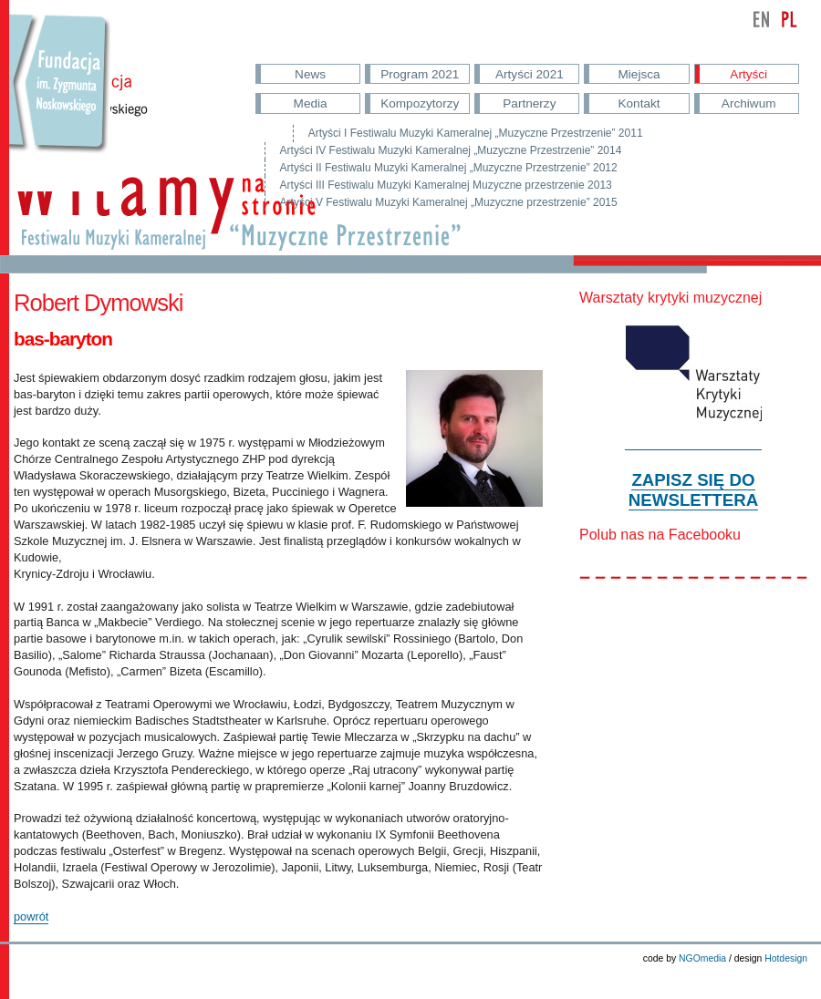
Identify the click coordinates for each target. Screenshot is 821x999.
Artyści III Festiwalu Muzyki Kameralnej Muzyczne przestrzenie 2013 (446, 185)
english (761, 19)
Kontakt (639, 103)
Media (310, 103)
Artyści (748, 74)
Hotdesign (785, 958)
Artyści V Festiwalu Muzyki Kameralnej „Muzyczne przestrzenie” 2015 (449, 202)
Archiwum (749, 103)
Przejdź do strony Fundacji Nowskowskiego (59, 100)
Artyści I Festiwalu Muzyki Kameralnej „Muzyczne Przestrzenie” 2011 (475, 133)
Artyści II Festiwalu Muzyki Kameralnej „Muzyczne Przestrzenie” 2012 (449, 167)
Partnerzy (529, 103)
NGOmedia (702, 958)
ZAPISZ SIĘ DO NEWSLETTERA (693, 490)
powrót (31, 916)
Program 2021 (419, 74)
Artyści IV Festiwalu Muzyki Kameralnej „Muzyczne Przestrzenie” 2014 (451, 150)
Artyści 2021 (529, 74)
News (310, 74)
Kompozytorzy (419, 103)
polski (789, 19)
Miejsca (639, 74)
